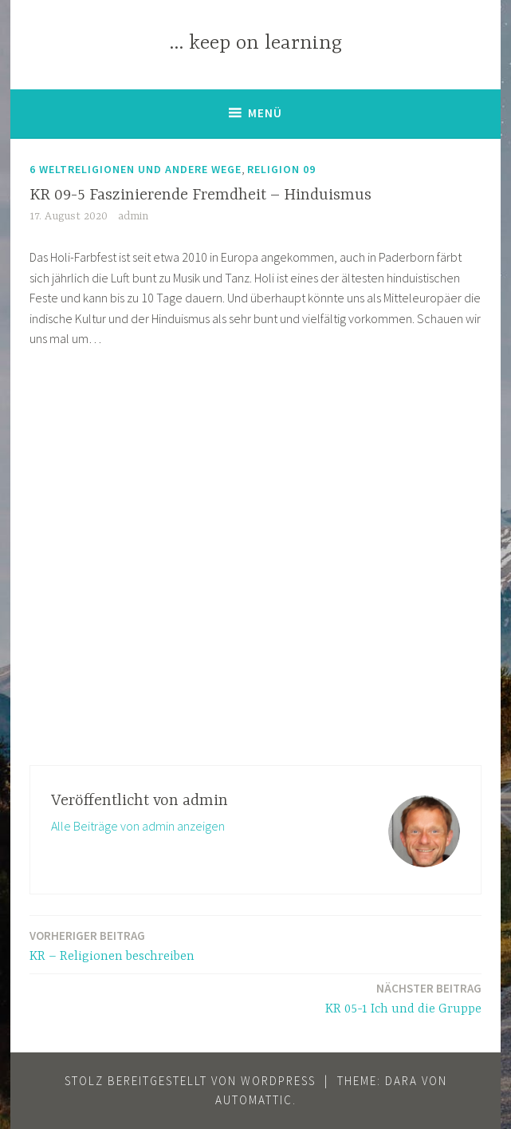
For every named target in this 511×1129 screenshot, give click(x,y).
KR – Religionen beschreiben (112, 945)
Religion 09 (281, 169)
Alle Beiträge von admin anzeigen (138, 826)
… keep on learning (255, 43)
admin (133, 216)
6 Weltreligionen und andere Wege (135, 169)
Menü (265, 112)
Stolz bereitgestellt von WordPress (190, 1080)
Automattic (254, 1099)
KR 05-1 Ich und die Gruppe (403, 997)
